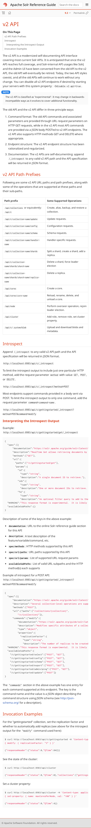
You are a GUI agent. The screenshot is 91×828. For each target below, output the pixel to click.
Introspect (10, 40)
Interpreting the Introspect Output (25, 44)
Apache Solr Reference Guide (33, 4)
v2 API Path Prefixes (15, 36)
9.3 (66, 12)
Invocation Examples (15, 48)
